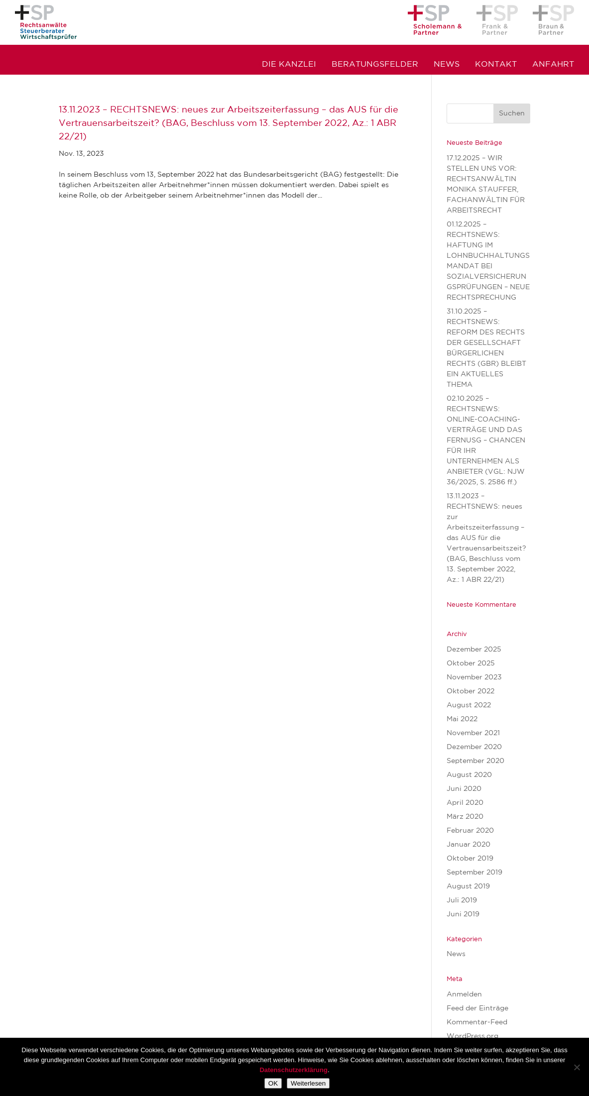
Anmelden (464, 994)
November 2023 (474, 677)
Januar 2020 (468, 845)
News (447, 64)
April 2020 (465, 803)
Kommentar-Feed (477, 1022)
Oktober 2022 (470, 691)
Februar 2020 (470, 831)
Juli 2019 (462, 900)
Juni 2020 (464, 789)
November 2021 (473, 733)
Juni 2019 (463, 914)
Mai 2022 (462, 719)
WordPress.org (472, 1036)
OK (273, 1083)
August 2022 (469, 705)
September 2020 (475, 761)
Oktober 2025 (471, 663)
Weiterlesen (308, 1083)
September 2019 (474, 873)
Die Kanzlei (289, 64)
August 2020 (469, 775)
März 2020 (465, 817)
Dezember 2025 (474, 650)
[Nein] (577, 1067)
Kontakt (496, 64)
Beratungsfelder (375, 64)
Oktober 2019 (470, 859)
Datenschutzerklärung (293, 1070)
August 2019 (468, 886)
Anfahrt (553, 64)
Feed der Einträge (477, 1008)
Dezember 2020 (474, 747)
